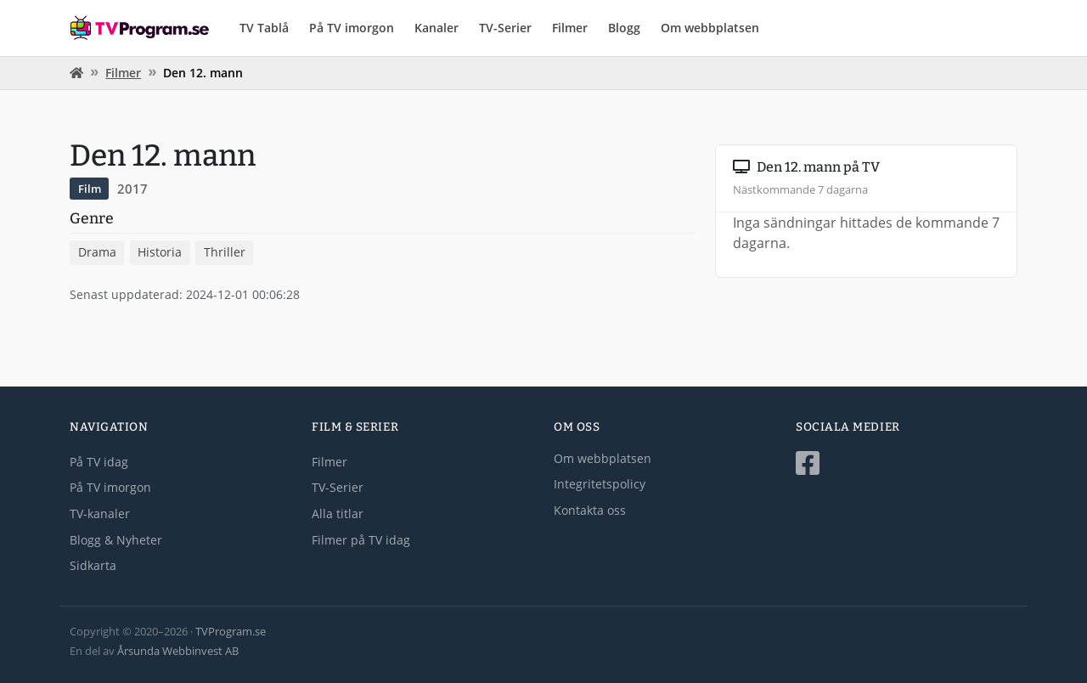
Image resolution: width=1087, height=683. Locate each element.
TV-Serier (505, 28)
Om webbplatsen (710, 28)
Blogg (624, 28)
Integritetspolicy (599, 484)
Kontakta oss (590, 510)
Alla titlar (337, 513)
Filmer (570, 28)
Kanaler (436, 28)
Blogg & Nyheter (116, 540)
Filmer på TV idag (361, 540)
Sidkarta (93, 565)
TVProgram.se (230, 631)
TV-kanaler (100, 513)
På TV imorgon (351, 28)
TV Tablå (264, 28)
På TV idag (99, 462)
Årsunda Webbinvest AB (178, 650)
